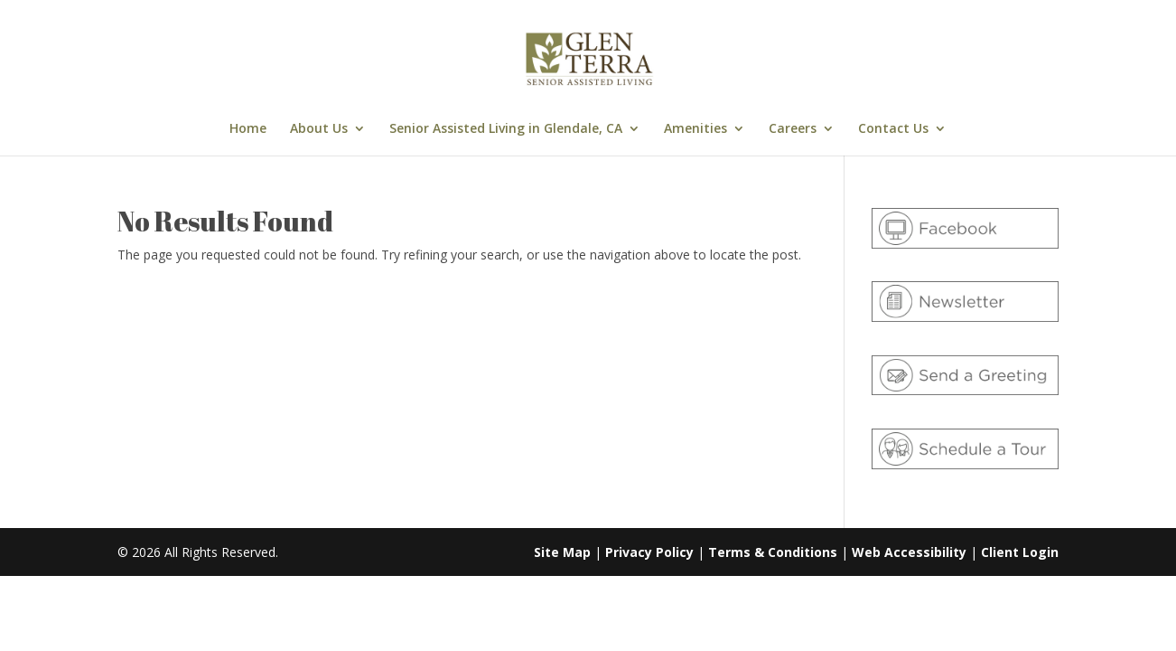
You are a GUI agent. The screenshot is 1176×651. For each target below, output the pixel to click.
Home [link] (247, 129)
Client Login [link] (1020, 552)
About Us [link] (319, 129)
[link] (590, 57)
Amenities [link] (695, 129)
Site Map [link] (562, 552)
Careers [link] (793, 129)
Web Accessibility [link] (909, 552)
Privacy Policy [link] (649, 552)
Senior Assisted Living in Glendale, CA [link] (505, 129)
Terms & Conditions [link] (772, 552)
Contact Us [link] (893, 129)
